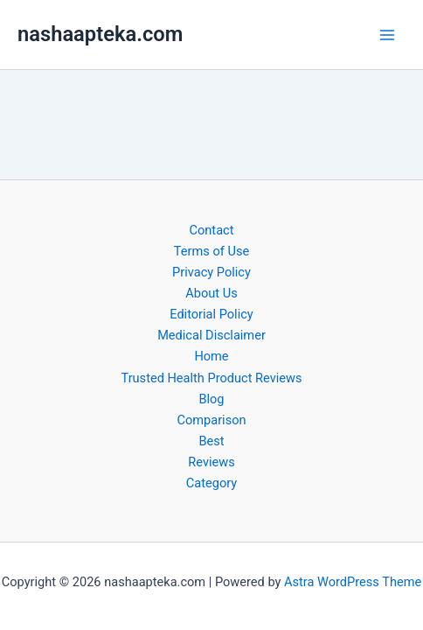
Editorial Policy (211, 314)
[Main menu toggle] (387, 35)
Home (211, 356)
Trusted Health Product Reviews (211, 378)
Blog (211, 399)
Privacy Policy (211, 272)
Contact (212, 230)
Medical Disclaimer (211, 335)
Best (211, 441)
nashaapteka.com (100, 34)
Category (211, 483)
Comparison (211, 420)
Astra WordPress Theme (352, 582)
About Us (211, 293)
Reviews (211, 462)
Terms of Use (211, 251)
